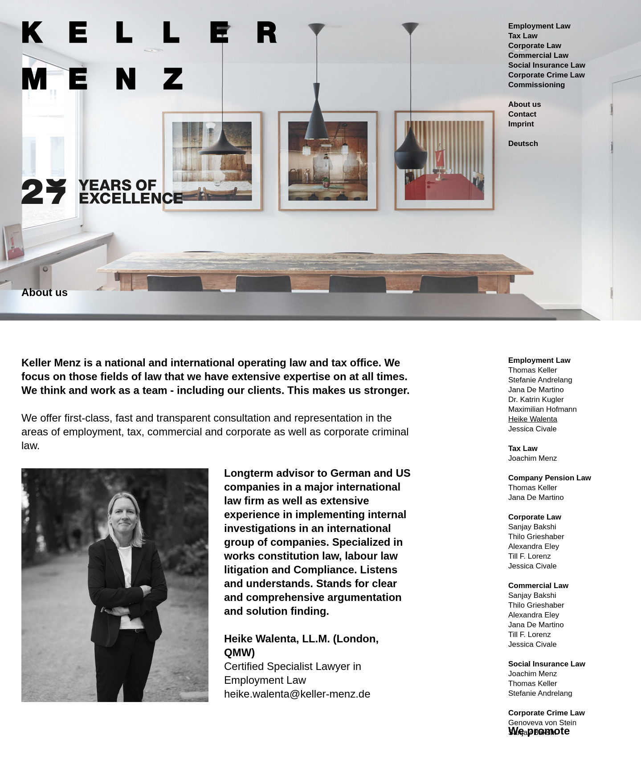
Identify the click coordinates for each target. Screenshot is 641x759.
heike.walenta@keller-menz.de (297, 694)
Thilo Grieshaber (536, 536)
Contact (522, 114)
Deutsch (523, 143)
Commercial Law (538, 55)
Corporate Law (534, 45)
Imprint (521, 124)
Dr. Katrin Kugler (536, 399)
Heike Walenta (532, 419)
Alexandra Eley (533, 546)
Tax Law (523, 36)
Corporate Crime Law (546, 75)
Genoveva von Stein (542, 722)
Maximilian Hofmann (542, 409)
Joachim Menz (532, 458)
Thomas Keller (532, 370)
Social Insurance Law (546, 65)
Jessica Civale (532, 429)
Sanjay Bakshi (532, 527)
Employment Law (539, 26)
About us (524, 104)
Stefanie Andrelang (540, 380)
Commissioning (536, 85)
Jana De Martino (536, 390)
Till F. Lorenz (529, 556)
